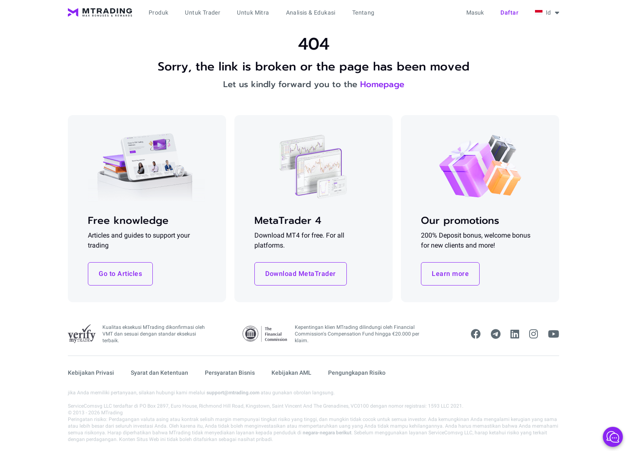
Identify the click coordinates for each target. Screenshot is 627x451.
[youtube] (553, 334)
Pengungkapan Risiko (357, 372)
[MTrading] (100, 12)
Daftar (509, 12)
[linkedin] (514, 334)
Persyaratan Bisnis (230, 372)
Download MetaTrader (300, 274)
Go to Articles (120, 274)
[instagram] (533, 334)
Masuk (475, 12)
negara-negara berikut (327, 433)
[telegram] (495, 334)
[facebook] (476, 334)
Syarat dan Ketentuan (159, 372)
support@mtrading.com (233, 393)
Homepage (382, 84)
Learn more (450, 274)
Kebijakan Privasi (91, 372)
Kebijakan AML (291, 372)
